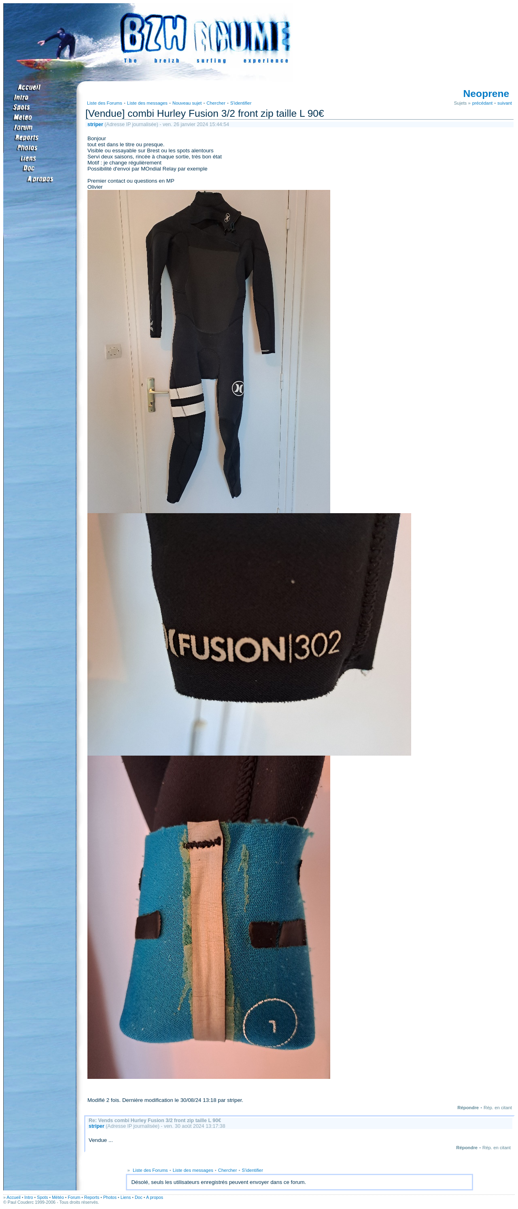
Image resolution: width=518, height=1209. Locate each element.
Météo (58, 1197)
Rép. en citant (498, 1107)
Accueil (13, 1197)
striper (95, 124)
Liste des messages (147, 103)
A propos (154, 1197)
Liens (126, 1197)
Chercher (215, 103)
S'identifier (241, 103)
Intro (28, 1197)
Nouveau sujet (187, 103)
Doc (138, 1197)
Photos (110, 1197)
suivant (504, 103)
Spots (42, 1197)
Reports (91, 1197)
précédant (482, 103)
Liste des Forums (104, 103)
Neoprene (486, 93)
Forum (74, 1197)
